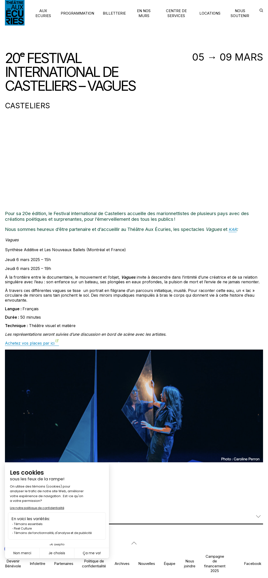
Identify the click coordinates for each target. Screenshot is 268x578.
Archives (122, 563)
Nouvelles (146, 563)
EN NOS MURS (144, 13)
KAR (233, 229)
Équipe (169, 563)
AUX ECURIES (43, 13)
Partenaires (63, 563)
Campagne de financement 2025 (214, 563)
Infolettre (37, 563)
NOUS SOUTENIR (240, 13)
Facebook (252, 563)
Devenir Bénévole (13, 563)
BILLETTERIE (114, 13)
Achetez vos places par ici (29, 343)
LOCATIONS (209, 13)
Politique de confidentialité (94, 563)
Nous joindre (189, 563)
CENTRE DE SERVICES (176, 13)
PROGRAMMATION (77, 13)
